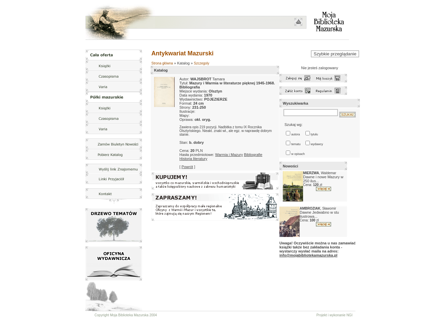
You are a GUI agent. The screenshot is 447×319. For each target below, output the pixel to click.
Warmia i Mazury (229, 155)
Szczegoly (201, 63)
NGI (349, 315)
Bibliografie (253, 155)
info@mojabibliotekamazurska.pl (308, 255)
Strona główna (162, 63)
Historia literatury (193, 159)
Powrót (187, 167)
